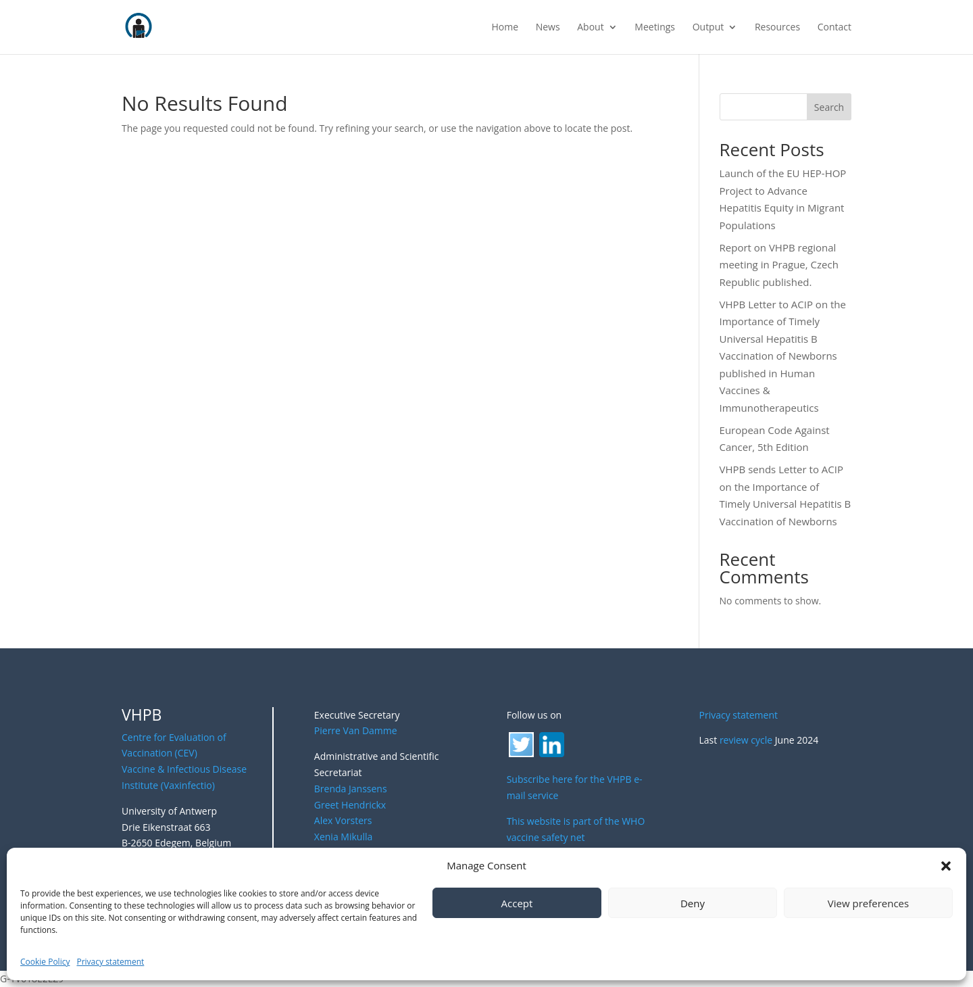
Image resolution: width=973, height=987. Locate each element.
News (548, 27)
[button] (946, 866)
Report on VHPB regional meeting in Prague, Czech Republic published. (779, 265)
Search (829, 107)
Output (708, 27)
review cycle (746, 739)
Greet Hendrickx (350, 804)
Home (504, 27)
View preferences (868, 903)
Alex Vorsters (343, 820)
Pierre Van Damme (355, 730)
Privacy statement (110, 961)
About (590, 27)
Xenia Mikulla (343, 836)
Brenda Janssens (350, 788)
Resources (777, 27)
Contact (834, 27)
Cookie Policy (45, 961)
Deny (692, 903)
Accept (517, 903)
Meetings (654, 27)
